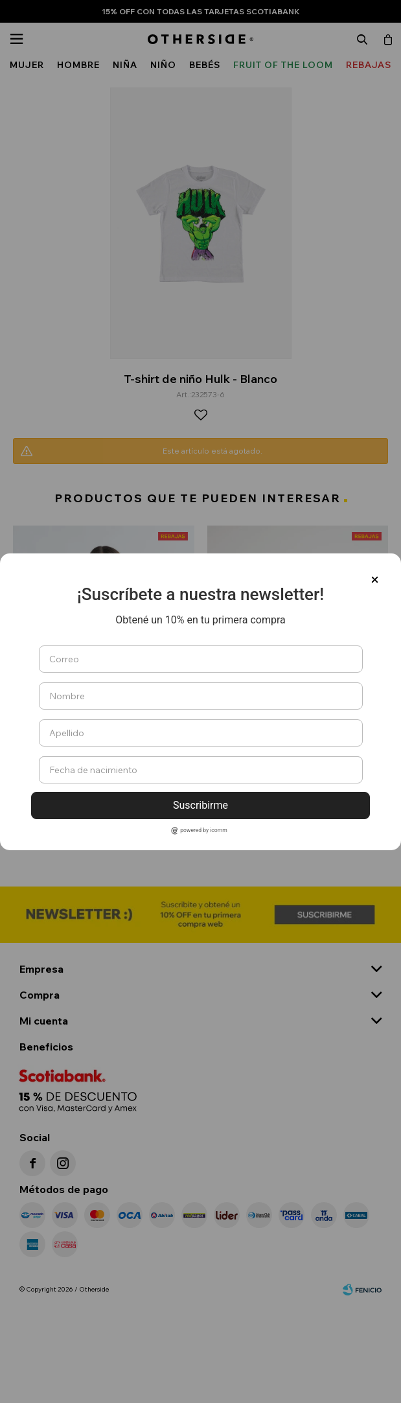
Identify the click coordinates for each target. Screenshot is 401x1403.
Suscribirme (200, 805)
